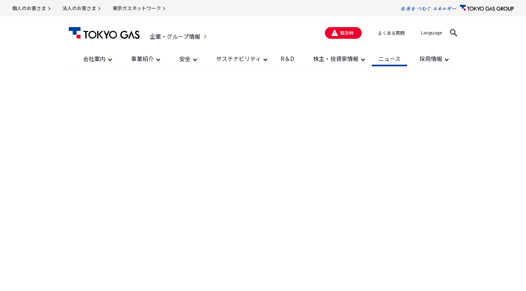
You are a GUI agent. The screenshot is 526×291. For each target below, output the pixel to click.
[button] (453, 32)
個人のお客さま (29, 7)
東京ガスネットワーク (136, 7)
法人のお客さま (79, 7)
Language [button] (431, 32)
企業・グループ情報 (175, 36)
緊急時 (347, 33)
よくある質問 (391, 33)
